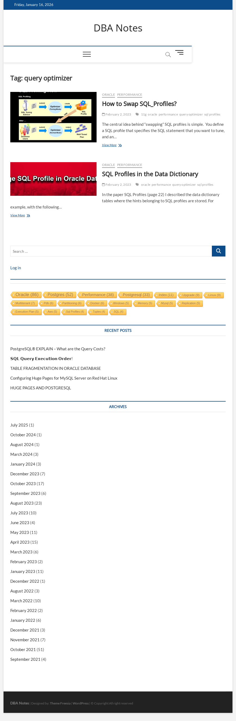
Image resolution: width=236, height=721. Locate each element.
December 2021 (24, 629)
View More (118, 146)
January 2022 (22, 620)
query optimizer (191, 115)
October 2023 (23, 483)
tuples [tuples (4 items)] (99, 311)
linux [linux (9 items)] (214, 295)
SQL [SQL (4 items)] (118, 311)
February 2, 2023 (116, 115)
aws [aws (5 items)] (52, 311)
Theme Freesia (60, 703)
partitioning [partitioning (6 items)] (71, 303)
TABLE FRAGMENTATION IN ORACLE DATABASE (55, 368)
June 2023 (19, 522)
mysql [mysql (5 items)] (167, 303)
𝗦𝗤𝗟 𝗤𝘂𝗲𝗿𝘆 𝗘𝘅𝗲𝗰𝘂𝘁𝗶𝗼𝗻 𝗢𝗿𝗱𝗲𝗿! (41, 358)
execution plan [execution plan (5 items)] (27, 311)
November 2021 (25, 639)
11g (144, 115)
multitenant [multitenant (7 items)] (25, 303)
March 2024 (21, 454)
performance (129, 95)
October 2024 (23, 434)
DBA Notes (118, 28)
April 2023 (20, 542)
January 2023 (22, 571)
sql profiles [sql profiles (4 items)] (75, 311)
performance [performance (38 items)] (98, 294)
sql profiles (212, 115)
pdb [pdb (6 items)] (48, 303)
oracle (152, 115)
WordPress (81, 703)
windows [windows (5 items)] (121, 303)
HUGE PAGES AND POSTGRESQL (40, 387)
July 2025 (19, 424)
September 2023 (25, 493)
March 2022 (21, 600)
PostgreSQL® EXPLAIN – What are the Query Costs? (57, 348)
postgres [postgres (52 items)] (60, 294)
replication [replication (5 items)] (191, 303)
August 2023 (22, 503)
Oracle (108, 95)
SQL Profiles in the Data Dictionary (150, 174)
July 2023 (19, 512)
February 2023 (23, 561)
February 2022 (23, 610)
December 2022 (24, 581)
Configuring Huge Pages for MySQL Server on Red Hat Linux (63, 378)
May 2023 (19, 532)
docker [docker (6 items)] (97, 303)
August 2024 (22, 444)
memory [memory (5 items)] (145, 303)
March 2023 (21, 551)
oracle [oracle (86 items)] (27, 294)
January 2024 (22, 464)
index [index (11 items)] (166, 295)
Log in (15, 267)
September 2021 (25, 659)
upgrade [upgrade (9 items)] (191, 295)
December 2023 (24, 473)
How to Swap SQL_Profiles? (139, 104)
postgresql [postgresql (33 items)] (136, 295)
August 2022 (22, 590)
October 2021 (23, 649)
